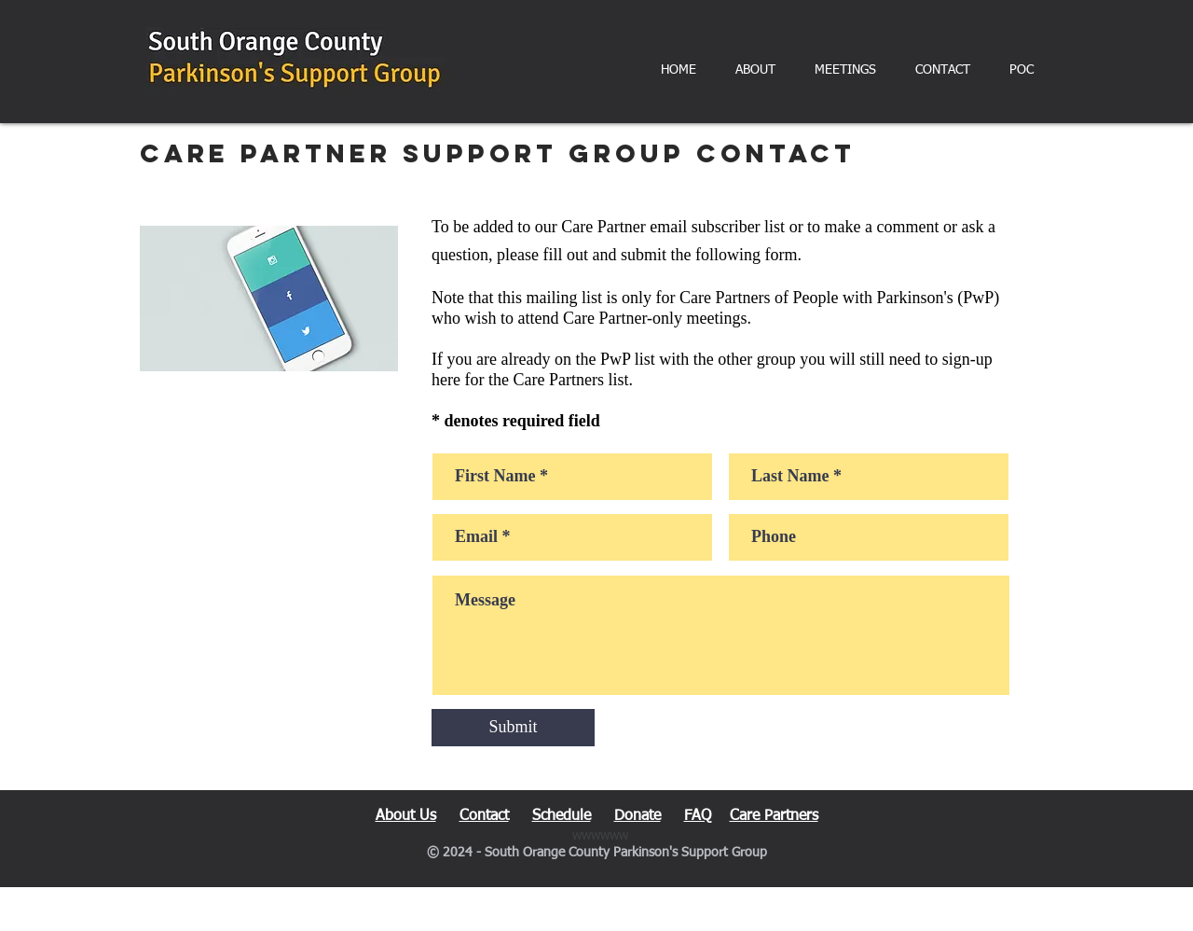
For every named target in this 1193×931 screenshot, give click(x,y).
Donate (637, 816)
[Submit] (513, 727)
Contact (484, 816)
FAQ (697, 816)
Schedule (561, 816)
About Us (406, 816)
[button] (755, 70)
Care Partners (774, 816)
